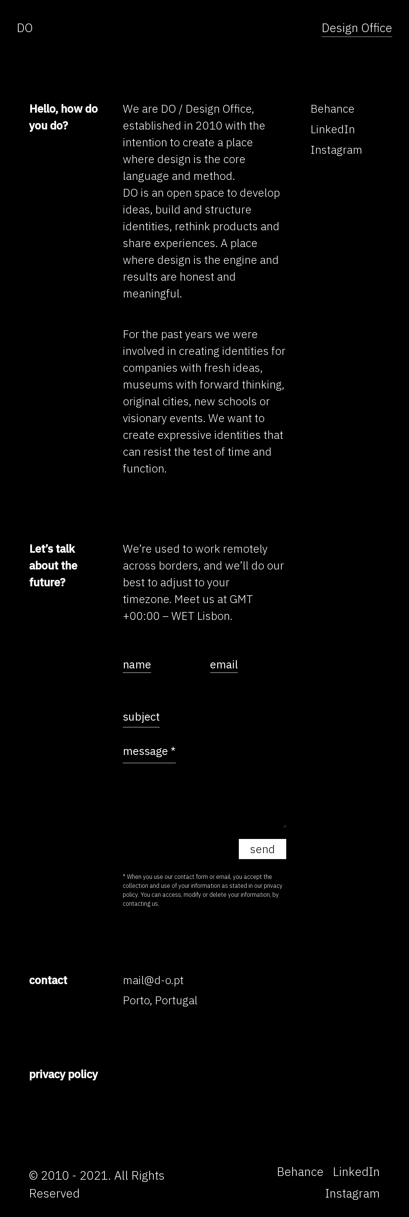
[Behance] (332, 108)
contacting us (140, 903)
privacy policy (63, 1074)
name (137, 664)
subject (141, 716)
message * (149, 750)
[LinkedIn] (332, 129)
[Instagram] (336, 149)
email (224, 664)
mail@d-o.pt (153, 980)
